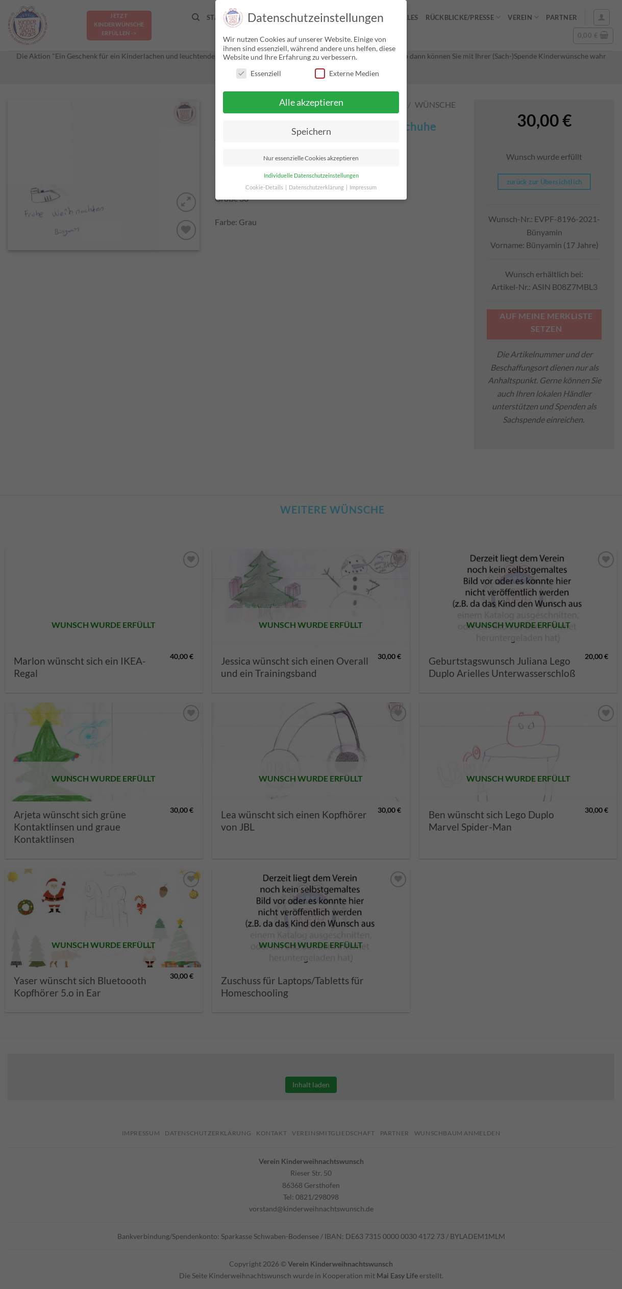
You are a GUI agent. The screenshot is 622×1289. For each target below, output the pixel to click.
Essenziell (258, 73)
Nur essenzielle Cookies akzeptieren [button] (311, 158)
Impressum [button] (363, 187)
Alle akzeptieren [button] (311, 102)
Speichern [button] (311, 131)
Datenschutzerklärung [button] (317, 187)
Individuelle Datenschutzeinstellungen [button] (311, 176)
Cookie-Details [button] (264, 187)
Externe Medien (347, 73)
